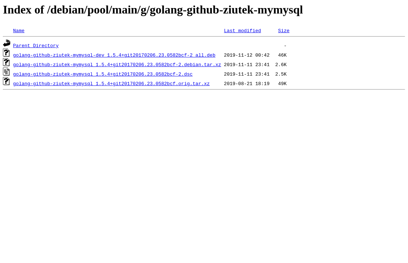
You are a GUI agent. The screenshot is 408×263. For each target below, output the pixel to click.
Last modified (242, 30)
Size (283, 30)
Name (18, 30)
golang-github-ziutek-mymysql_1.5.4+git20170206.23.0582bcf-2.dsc (102, 73)
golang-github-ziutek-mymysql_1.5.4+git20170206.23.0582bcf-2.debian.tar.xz (117, 64)
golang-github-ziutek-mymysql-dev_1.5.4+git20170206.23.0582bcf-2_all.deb (114, 55)
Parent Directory (36, 45)
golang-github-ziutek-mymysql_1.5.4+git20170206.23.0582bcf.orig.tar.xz (111, 83)
